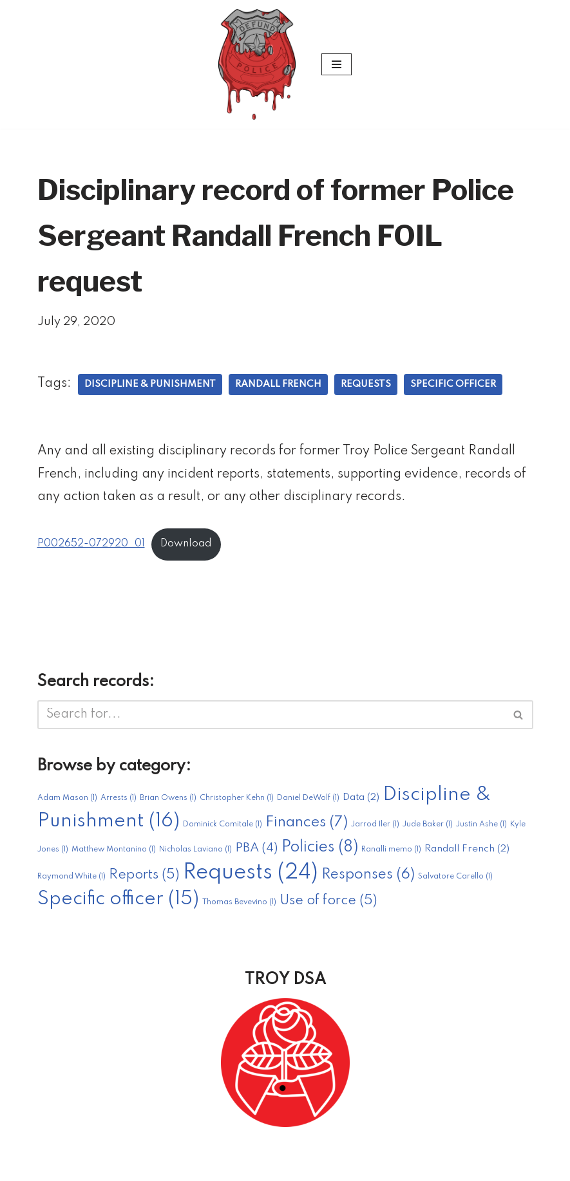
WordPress (343, 1164)
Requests (368, 387)
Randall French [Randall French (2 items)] (466, 854)
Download (190, 548)
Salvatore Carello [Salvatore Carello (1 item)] (455, 881)
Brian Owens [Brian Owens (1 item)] (168, 803)
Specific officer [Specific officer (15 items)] (118, 904)
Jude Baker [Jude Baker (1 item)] (428, 829)
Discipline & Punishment (151, 387)
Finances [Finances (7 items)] (306, 827)
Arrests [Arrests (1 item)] (118, 803)
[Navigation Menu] (336, 64)
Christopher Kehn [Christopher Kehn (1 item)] (237, 803)
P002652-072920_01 (92, 548)
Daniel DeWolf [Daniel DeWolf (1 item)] (308, 803)
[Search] (270, 718)
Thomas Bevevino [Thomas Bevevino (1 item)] (239, 907)
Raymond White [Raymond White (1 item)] (71, 881)
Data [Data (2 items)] (361, 802)
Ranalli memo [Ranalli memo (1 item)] (391, 855)
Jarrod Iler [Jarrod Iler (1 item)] (375, 829)
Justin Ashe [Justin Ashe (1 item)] (481, 829)
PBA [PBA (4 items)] (256, 853)
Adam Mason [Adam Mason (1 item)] (67, 803)
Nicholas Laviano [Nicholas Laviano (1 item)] (195, 855)
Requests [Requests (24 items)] (250, 877)
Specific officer (456, 387)
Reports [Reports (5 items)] (144, 879)
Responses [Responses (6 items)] (368, 879)
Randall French (280, 387)
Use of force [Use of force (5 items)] (328, 905)
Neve (209, 1164)
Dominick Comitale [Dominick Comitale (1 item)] (222, 829)
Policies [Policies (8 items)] (319, 852)
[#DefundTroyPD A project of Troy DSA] (260, 64)
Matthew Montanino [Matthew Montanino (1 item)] (113, 855)
